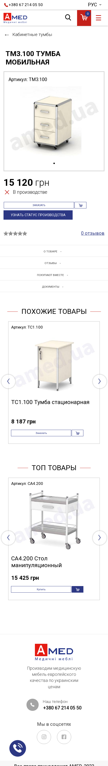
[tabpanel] (54, 123)
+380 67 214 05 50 (26, 4)
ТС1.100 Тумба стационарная (50, 409)
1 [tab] (54, 163)
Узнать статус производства (39, 221)
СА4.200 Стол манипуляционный (36, 574)
